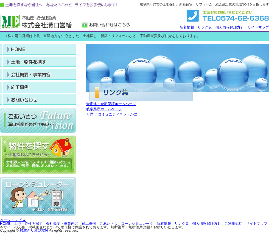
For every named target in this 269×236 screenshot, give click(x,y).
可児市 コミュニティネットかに (111, 114)
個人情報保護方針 (229, 27)
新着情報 (187, 27)
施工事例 (38, 87)
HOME (38, 49)
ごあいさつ (108, 223)
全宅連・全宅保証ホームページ (111, 104)
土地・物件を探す (38, 62)
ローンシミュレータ (137, 223)
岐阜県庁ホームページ (104, 109)
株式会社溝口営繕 (33, 230)
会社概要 (38, 99)
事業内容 (38, 74)
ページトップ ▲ (13, 220)
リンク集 (205, 27)
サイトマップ (258, 27)
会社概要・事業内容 (62, 223)
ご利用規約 (233, 223)
